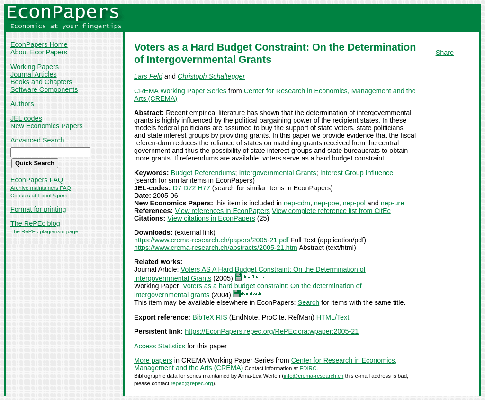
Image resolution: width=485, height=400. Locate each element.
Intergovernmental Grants (277, 173)
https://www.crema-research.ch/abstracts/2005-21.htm (215, 247)
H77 (204, 188)
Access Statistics (159, 346)
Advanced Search (37, 140)
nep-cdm (297, 203)
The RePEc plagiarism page (44, 231)
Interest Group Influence (356, 173)
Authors (22, 103)
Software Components (44, 89)
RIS (221, 317)
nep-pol (354, 203)
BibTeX (203, 317)
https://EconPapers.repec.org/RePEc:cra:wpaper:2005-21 (272, 331)
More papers (153, 360)
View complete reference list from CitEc (331, 210)
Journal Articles (33, 74)
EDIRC (307, 368)
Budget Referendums (203, 173)
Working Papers (34, 67)
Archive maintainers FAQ (40, 188)
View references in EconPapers (222, 210)
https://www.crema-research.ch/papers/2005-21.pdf (211, 240)
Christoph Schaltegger (211, 76)
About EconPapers (38, 52)
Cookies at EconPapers (38, 195)
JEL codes (26, 118)
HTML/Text (333, 317)
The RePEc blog (35, 223)
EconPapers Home (39, 44)
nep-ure (392, 203)
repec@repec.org (192, 383)
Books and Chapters (41, 82)
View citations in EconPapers (211, 218)
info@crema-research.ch (313, 376)
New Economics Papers (46, 126)
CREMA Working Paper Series (180, 91)
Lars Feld (148, 76)
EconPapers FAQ (36, 180)
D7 (177, 188)
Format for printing (38, 209)
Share (445, 52)
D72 (189, 188)
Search (309, 302)
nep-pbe (326, 203)
